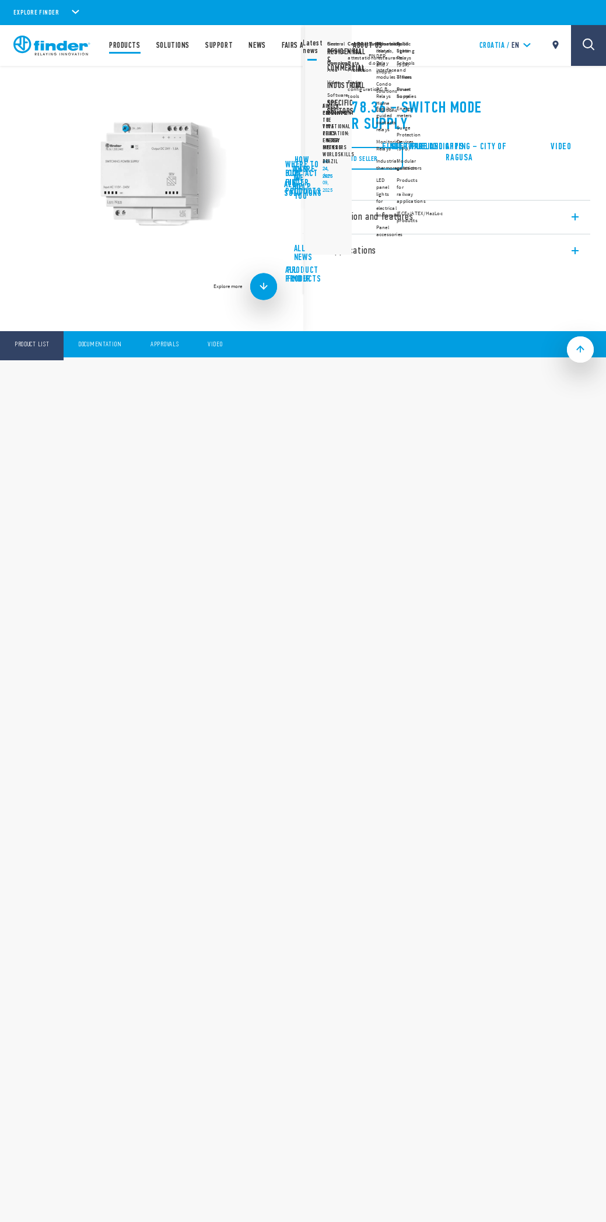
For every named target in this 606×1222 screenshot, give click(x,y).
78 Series (331, 82)
